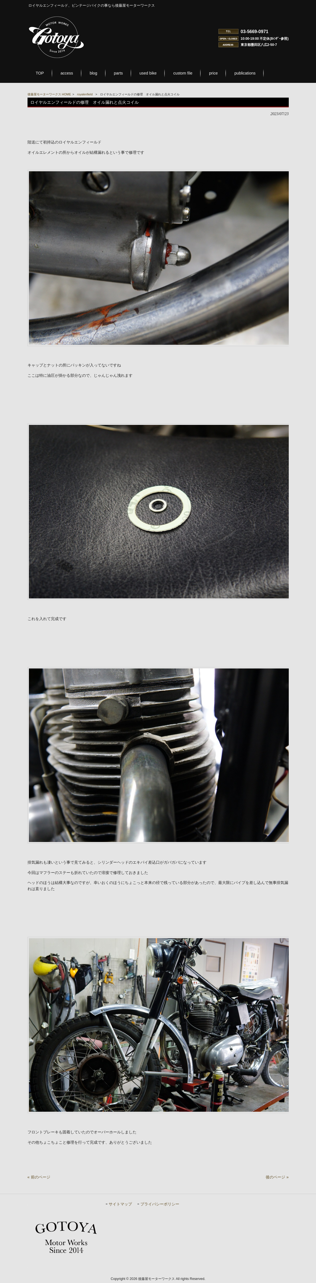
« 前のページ (39, 1177)
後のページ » (277, 1177)
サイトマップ (120, 1204)
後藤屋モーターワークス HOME (49, 94)
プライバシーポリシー (159, 1204)
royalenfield (85, 94)
